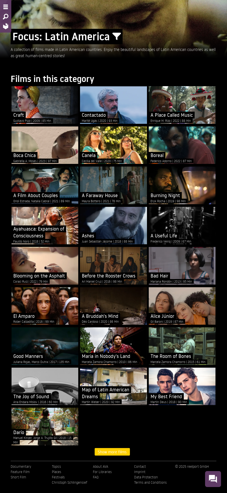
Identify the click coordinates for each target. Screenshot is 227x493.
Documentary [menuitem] (21, 466)
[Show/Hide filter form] (116, 36)
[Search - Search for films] (5, 16)
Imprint (139, 472)
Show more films (112, 451)
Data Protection (146, 477)
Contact (140, 466)
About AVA (100, 466)
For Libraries (102, 472)
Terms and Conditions (150, 482)
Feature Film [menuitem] (20, 472)
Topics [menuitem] (56, 466)
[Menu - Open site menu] (5, 7)
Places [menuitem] (56, 472)
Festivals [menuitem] (58, 477)
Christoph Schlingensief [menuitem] (69, 482)
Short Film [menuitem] (18, 477)
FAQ (95, 477)
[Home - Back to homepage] (5, 26)
